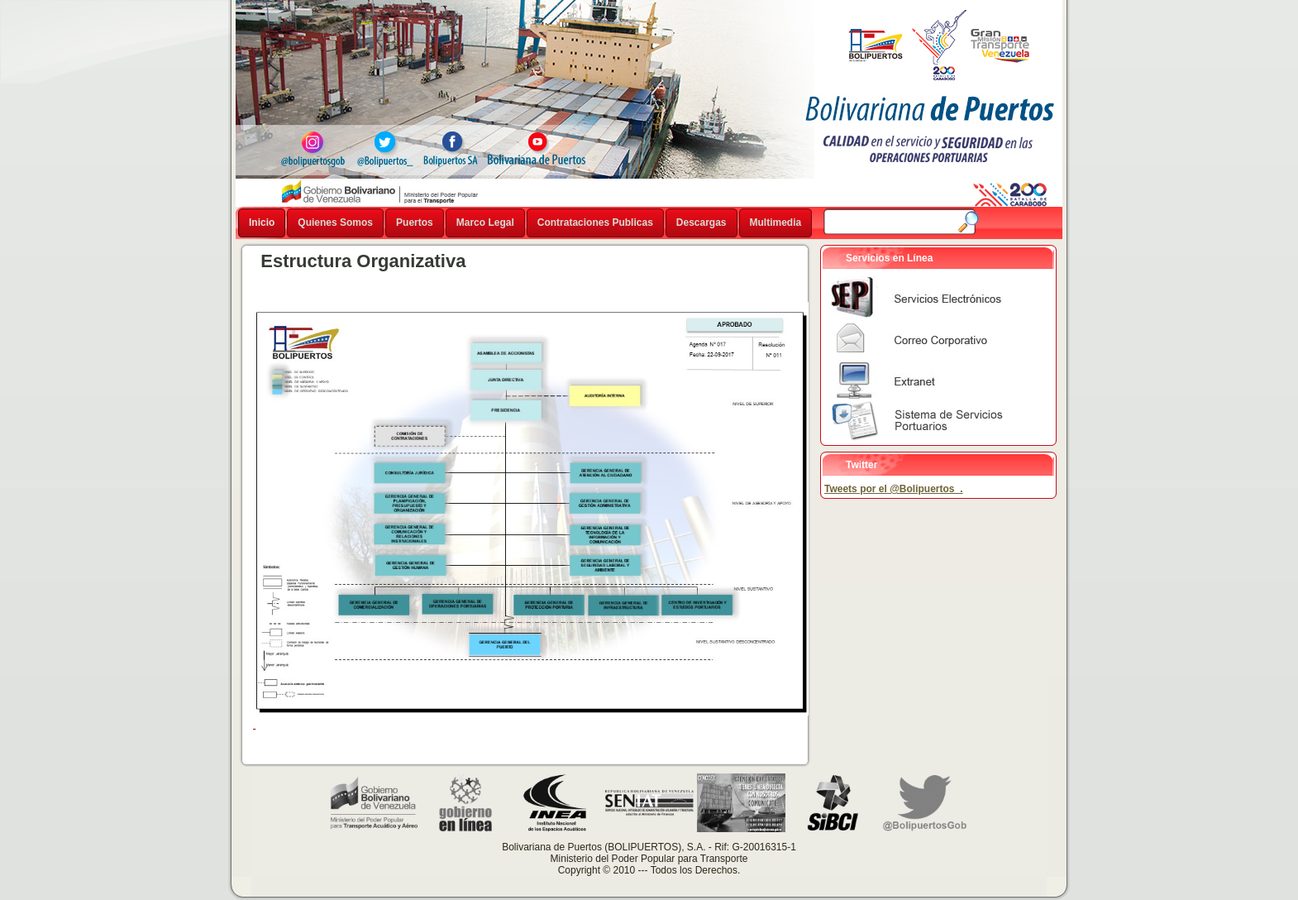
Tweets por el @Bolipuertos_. (893, 489)
